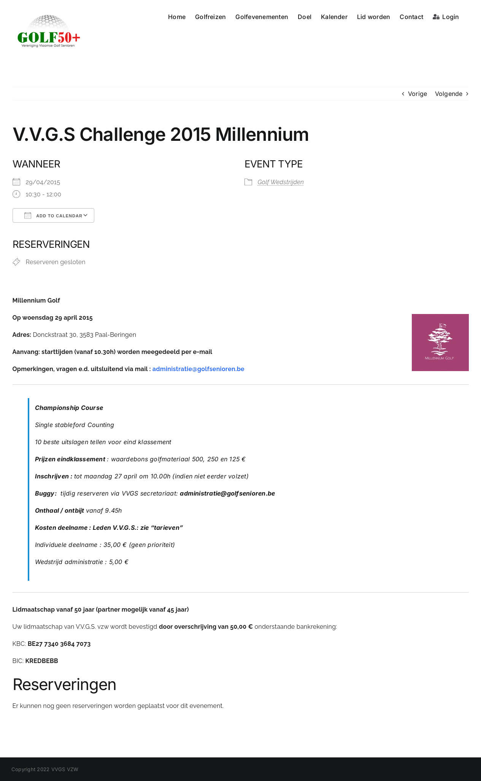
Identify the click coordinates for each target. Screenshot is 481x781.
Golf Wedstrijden (281, 182)
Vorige (417, 93)
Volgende (449, 93)
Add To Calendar (53, 215)
